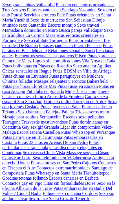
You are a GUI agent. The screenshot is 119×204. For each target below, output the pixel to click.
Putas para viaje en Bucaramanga (32, 137)
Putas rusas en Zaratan (78, 86)
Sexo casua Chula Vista (44, 152)
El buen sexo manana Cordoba (70, 193)
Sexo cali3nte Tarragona (46, 40)
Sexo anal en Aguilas (92, 65)
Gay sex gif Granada (40, 127)
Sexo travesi (88, 25)
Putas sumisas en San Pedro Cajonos (64, 162)
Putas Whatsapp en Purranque (88, 132)
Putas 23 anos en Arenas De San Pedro (53, 142)
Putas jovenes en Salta (61, 106)
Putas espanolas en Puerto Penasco (70, 45)
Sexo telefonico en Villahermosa (61, 157)
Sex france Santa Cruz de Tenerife (59, 198)
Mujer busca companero (87, 91)
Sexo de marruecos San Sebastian (60, 20)
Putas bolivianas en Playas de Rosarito (37, 65)
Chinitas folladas (17, 81)
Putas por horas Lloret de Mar (29, 86)
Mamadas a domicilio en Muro (30, 30)
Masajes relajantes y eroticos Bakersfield (71, 81)
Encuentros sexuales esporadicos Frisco (50, 55)
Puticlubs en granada (45, 91)
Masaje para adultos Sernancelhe (31, 116)
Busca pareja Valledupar (81, 30)
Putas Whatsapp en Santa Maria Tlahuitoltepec (67, 173)
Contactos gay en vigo (22, 183)
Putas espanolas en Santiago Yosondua (61, 9)
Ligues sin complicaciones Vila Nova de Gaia (74, 60)
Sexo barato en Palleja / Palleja (46, 111)
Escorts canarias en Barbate (74, 178)
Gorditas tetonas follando (25, 178)
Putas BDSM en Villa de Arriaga (82, 71)
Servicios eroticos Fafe (44, 14)
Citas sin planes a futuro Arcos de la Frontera (43, 96)
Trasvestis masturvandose (44, 122)
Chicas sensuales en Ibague (27, 71)
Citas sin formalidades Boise (70, 183)
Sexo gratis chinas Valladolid (28, 4)
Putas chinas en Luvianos (25, 76)
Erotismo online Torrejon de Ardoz (74, 101)
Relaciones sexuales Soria (71, 50)
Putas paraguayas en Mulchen (76, 76)
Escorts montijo (61, 25)
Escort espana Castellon (38, 132)
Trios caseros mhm (92, 111)
